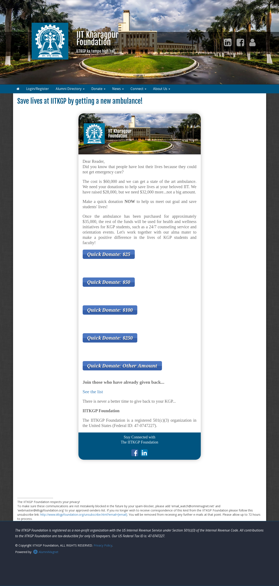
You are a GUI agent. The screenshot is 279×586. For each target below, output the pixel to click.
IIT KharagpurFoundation (97, 41)
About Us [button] (161, 89)
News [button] (118, 89)
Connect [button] (138, 89)
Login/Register (37, 89)
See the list (93, 391)
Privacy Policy (103, 545)
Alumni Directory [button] (70, 89)
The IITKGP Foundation (139, 442)
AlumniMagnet (45, 552)
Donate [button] (98, 89)
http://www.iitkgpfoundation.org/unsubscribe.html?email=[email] (83, 515)
